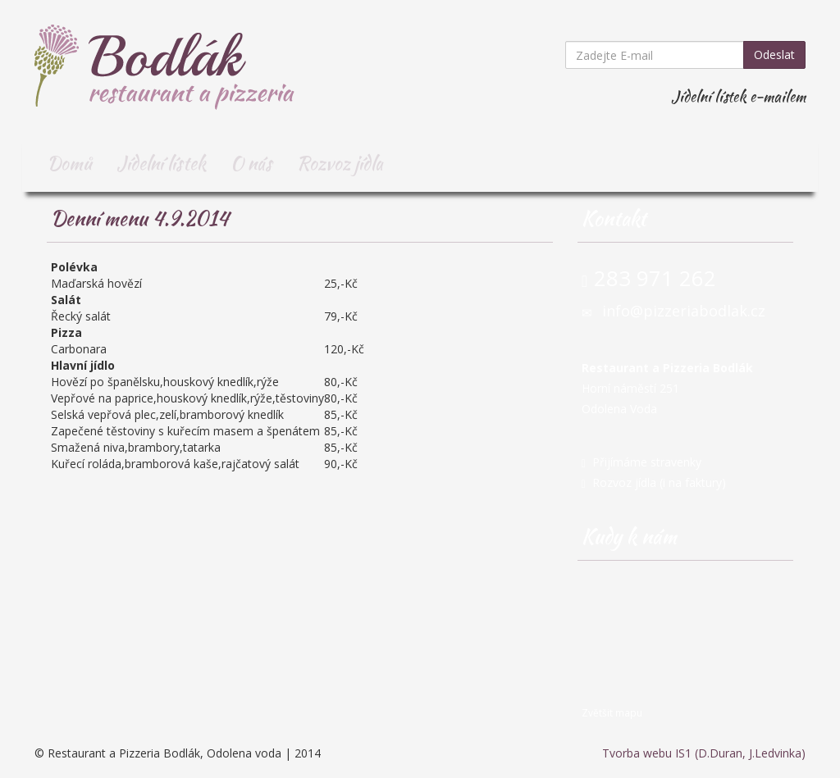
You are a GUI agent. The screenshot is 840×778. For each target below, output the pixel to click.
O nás (251, 163)
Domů (69, 163)
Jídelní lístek (161, 163)
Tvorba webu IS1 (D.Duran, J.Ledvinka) (704, 753)
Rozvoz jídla (340, 163)
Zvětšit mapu (612, 712)
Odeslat (774, 54)
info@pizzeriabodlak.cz (683, 311)
